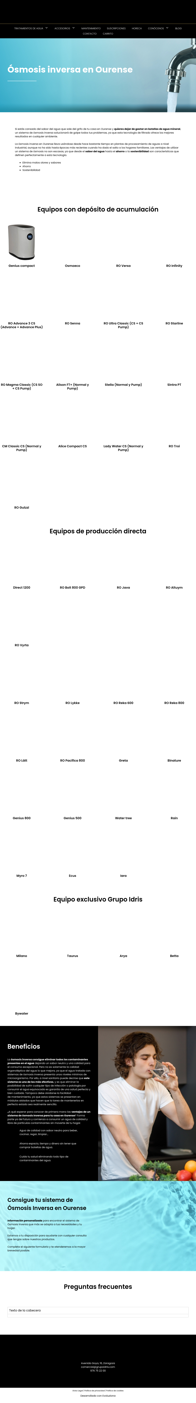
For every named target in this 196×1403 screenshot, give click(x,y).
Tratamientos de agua (32, 28)
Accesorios (66, 28)
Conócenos (160, 28)
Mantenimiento (91, 28)
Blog (178, 28)
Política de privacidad (94, 1390)
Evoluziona (109, 1396)
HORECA (137, 28)
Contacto (90, 33)
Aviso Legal (78, 1390)
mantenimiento (21, 1097)
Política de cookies (115, 1390)
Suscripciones (116, 28)
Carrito (108, 33)
